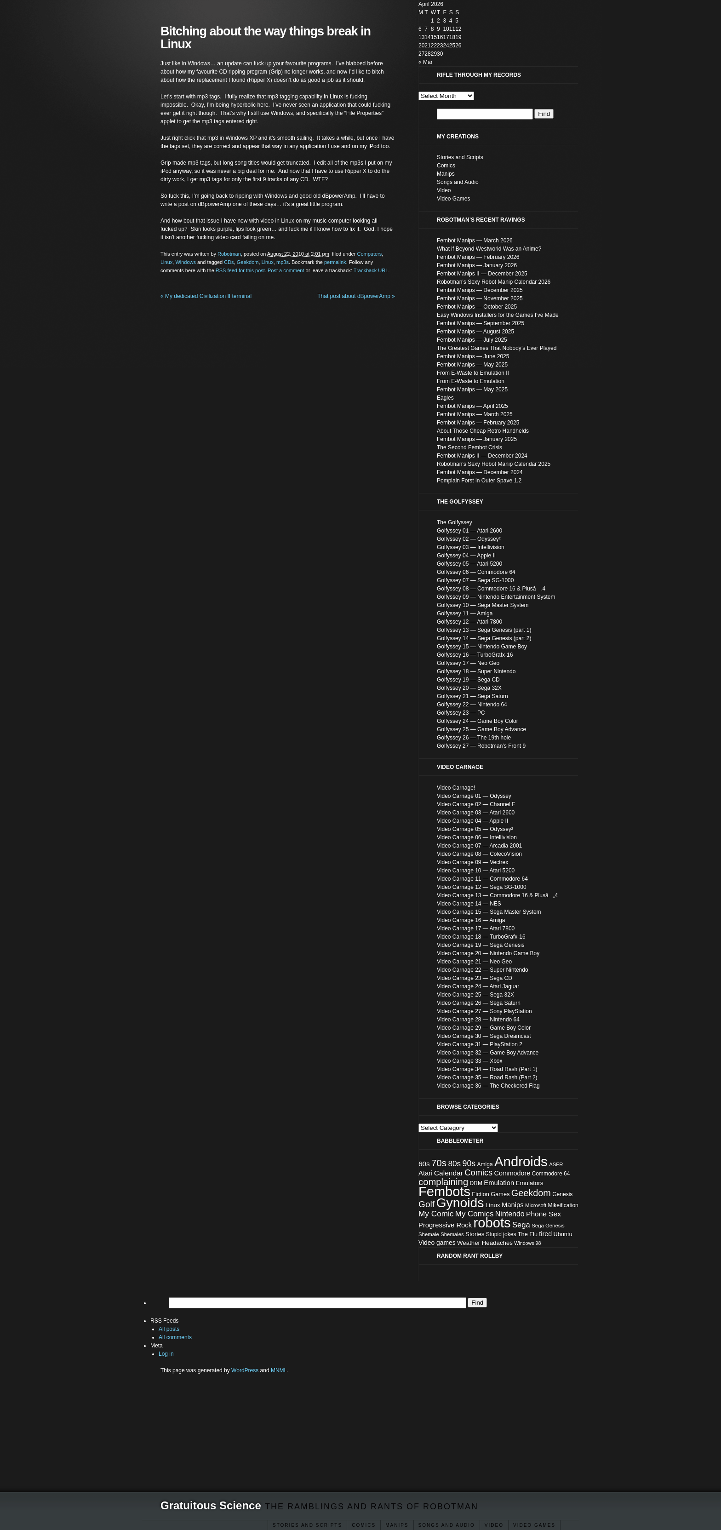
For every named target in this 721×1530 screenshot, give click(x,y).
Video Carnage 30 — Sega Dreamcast (484, 1036)
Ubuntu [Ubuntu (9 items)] (562, 1234)
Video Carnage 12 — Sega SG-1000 (481, 887)
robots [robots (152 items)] (492, 1222)
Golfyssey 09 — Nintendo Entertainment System (496, 597)
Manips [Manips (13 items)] (513, 1205)
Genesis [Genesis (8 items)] (562, 1194)
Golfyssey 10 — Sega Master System (482, 605)
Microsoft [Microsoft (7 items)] (535, 1205)
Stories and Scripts (307, 1525)
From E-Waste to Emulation (470, 381)
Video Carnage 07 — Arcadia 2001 (479, 845)
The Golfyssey (454, 522)
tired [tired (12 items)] (545, 1234)
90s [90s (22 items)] (469, 1163)
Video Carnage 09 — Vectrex (472, 862)
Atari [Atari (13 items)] (425, 1173)
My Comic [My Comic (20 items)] (435, 1213)
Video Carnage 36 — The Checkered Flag (488, 1086)
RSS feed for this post (240, 270)
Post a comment (286, 270)
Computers (369, 254)
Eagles (445, 398)
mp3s (282, 262)
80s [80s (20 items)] (454, 1163)
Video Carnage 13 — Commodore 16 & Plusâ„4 (497, 895)
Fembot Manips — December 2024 (480, 472)
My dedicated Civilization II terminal (206, 296)
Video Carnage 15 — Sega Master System (489, 912)
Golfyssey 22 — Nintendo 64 (472, 704)
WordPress (244, 1370)
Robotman (229, 254)
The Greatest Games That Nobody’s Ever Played (496, 348)
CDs (229, 262)
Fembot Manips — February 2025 (478, 422)
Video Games (534, 1525)
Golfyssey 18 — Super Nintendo (476, 671)
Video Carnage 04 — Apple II (472, 821)
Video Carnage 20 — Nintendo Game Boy (488, 953)
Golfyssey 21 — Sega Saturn (472, 696)
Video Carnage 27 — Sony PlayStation (484, 1011)
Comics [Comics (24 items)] (478, 1172)
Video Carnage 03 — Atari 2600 (476, 812)
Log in (166, 1354)
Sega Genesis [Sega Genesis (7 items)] (548, 1225)
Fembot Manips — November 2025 (480, 298)
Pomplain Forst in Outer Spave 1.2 (479, 480)
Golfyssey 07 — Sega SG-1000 (475, 580)
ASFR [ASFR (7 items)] (556, 1164)
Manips (446, 174)
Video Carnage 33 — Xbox (470, 1061)
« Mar (425, 62)
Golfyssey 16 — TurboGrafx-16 (475, 655)
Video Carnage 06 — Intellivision (477, 837)
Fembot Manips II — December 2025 (482, 273)
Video (494, 1525)
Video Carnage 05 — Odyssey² (475, 829)
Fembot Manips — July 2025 (472, 340)
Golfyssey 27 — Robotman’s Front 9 (481, 746)
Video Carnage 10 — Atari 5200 (476, 870)
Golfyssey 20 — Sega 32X (469, 688)
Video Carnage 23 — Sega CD (474, 978)
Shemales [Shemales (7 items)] (452, 1234)
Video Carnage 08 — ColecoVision (479, 854)
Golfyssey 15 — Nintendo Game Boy (482, 646)
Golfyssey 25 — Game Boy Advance (481, 729)
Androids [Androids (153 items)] (521, 1161)
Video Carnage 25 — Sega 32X (475, 994)
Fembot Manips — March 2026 (475, 240)
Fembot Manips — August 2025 (475, 331)
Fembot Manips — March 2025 (475, 414)
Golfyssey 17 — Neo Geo (468, 663)
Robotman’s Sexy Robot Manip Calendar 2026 (493, 282)
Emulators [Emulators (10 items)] (530, 1183)
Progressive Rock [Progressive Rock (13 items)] (445, 1225)
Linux (166, 262)
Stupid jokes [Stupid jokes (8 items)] (501, 1234)
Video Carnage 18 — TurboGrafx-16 (481, 937)
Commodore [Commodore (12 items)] (512, 1173)
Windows (185, 262)
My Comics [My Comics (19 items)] (474, 1213)
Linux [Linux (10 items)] (493, 1205)
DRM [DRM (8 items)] (476, 1183)
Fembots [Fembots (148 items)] (444, 1191)
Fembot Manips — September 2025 (480, 323)
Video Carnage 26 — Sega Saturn (479, 1003)
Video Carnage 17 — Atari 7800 (476, 928)
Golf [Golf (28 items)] (426, 1204)
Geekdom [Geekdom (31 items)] (531, 1193)
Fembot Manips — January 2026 (477, 265)
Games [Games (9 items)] (500, 1194)
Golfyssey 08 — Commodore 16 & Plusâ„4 (491, 588)
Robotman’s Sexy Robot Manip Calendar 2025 (493, 464)
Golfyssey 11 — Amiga (464, 613)
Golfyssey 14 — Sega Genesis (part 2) (484, 638)
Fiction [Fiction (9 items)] (480, 1194)
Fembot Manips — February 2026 (478, 257)
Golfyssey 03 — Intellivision (470, 547)
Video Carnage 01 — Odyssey (474, 796)
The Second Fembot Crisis (469, 447)
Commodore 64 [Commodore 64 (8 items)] (551, 1173)
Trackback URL (371, 270)
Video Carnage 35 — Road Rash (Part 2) (487, 1077)
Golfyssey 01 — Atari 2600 (469, 530)
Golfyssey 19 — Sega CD (468, 679)
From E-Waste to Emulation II (473, 373)
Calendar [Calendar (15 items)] (448, 1173)
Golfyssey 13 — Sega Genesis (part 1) (484, 630)
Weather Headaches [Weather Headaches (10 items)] (485, 1242)
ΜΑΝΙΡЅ (396, 1525)
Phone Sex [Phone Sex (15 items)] (543, 1214)
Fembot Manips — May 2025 (472, 364)
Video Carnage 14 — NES (469, 903)
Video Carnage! (456, 788)
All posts (169, 1329)
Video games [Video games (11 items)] (437, 1242)
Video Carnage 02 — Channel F (476, 804)
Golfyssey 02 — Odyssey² (469, 539)
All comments (175, 1337)
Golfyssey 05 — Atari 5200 (469, 564)
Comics (364, 1525)
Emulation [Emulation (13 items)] (499, 1182)
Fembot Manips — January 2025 (477, 439)
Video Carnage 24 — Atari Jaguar (478, 986)
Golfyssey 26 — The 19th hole (474, 737)
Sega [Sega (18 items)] (521, 1225)
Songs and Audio (446, 1525)
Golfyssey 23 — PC (461, 713)
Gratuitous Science (210, 1505)
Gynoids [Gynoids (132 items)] (460, 1202)
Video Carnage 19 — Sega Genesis (481, 945)
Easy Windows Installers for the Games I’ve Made (498, 315)
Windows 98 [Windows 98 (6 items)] (527, 1243)
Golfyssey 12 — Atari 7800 (469, 622)
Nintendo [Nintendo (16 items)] (510, 1214)
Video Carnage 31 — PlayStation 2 (479, 1044)
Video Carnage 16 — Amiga (471, 920)
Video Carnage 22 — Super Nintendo (482, 970)
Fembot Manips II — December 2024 (482, 456)
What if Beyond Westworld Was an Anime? (489, 249)
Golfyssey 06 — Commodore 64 (476, 572)
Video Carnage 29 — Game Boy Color (484, 1028)
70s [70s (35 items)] (438, 1163)
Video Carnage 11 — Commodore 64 (482, 879)
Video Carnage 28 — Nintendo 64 (478, 1019)
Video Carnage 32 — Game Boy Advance (487, 1052)
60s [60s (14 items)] (424, 1164)
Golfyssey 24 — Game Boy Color (477, 721)
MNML (279, 1370)
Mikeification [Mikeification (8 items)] (563, 1205)
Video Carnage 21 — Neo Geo (474, 961)
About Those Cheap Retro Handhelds (483, 431)
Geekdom (248, 262)
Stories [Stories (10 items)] (474, 1234)
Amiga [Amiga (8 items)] (485, 1164)
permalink (335, 262)
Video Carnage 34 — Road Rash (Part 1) (487, 1069)
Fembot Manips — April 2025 (472, 406)
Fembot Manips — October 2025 (477, 307)
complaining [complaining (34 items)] (443, 1182)
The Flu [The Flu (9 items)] (528, 1234)
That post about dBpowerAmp (356, 296)
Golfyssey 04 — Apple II (466, 555)
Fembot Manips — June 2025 (473, 356)
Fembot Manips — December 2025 (480, 290)
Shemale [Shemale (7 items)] (428, 1234)
